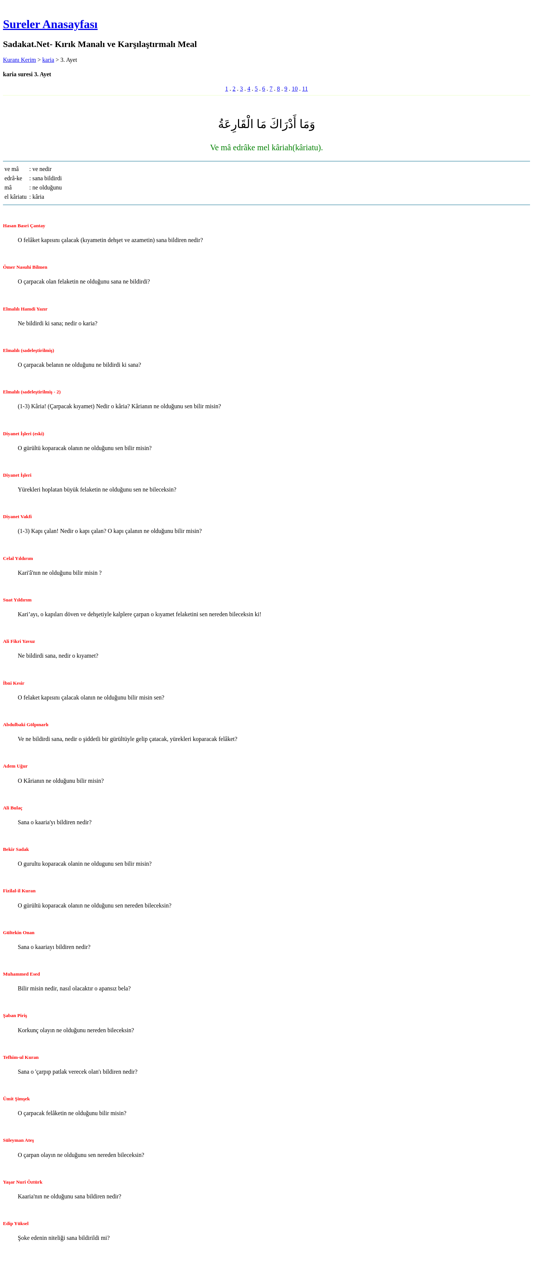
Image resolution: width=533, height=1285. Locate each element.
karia (48, 60)
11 (305, 88)
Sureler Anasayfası (50, 24)
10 (295, 88)
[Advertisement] (139, 1264)
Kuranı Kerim (19, 60)
